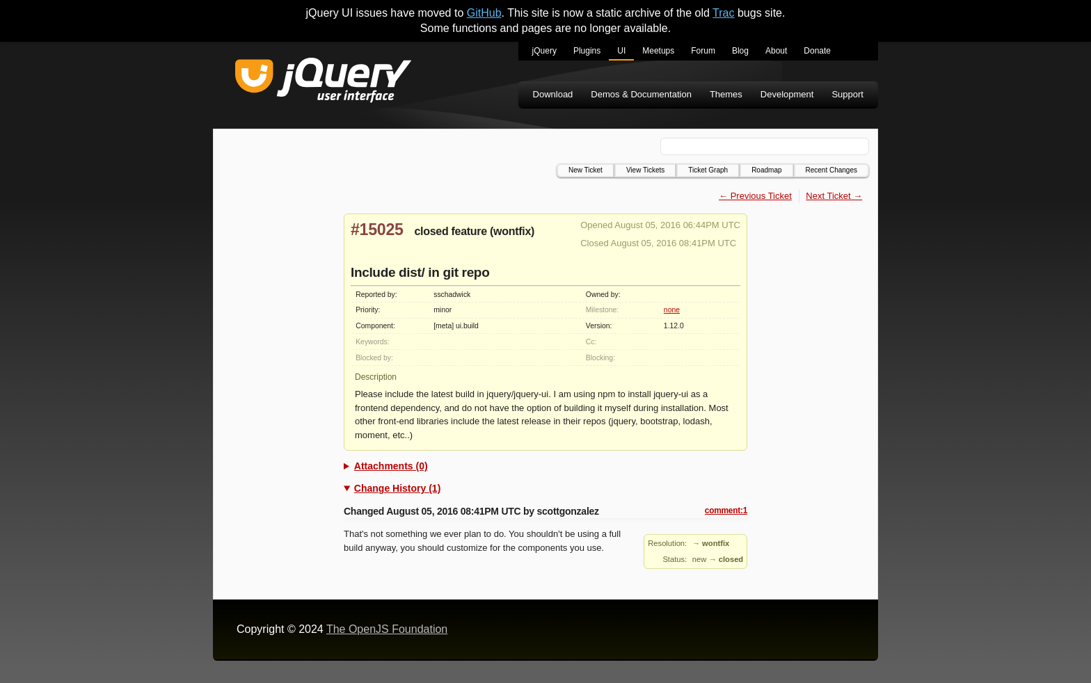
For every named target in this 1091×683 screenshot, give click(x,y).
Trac (723, 13)
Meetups (658, 51)
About (776, 51)
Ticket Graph (708, 170)
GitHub (484, 13)
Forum (703, 51)
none (672, 310)
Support (847, 94)
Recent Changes (832, 170)
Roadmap (766, 170)
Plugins (586, 51)
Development (787, 94)
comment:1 (726, 510)
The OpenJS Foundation (386, 629)
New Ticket (585, 170)
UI (621, 51)
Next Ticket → (834, 196)
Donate (817, 51)
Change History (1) (397, 488)
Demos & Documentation (641, 94)
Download (553, 94)
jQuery (544, 51)
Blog (740, 51)
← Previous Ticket (755, 196)
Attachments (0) (391, 466)
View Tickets (645, 170)
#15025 (377, 229)
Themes (726, 94)
